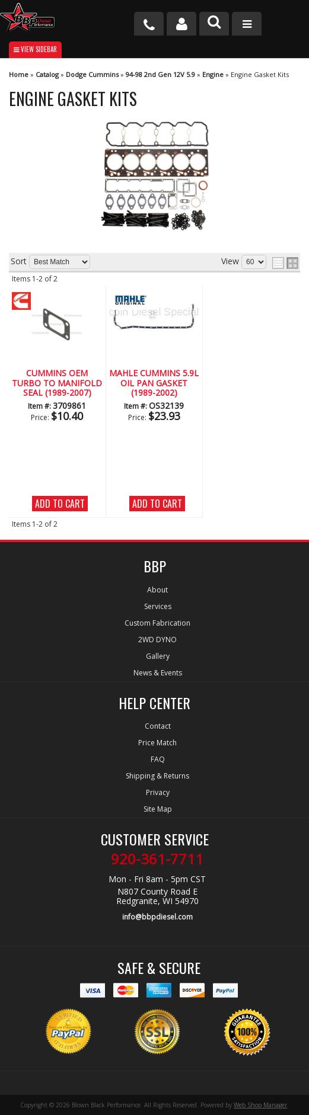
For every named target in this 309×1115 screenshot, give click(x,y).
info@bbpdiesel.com (157, 917)
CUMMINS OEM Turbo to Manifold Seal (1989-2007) (57, 383)
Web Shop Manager (260, 1105)
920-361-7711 (157, 859)
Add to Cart (60, 503)
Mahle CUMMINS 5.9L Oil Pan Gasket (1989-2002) (154, 383)
